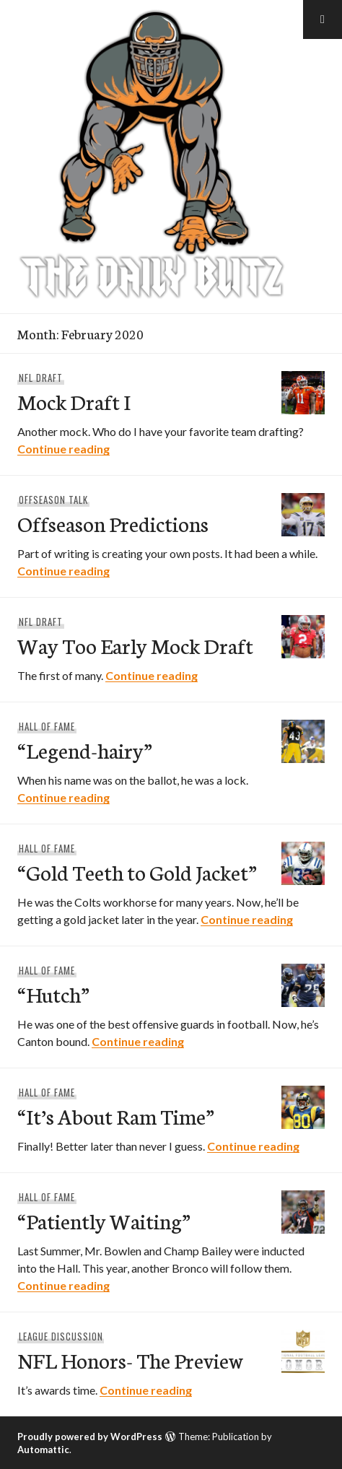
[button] (322, 19)
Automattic (43, 1449)
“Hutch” (53, 993)
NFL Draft (41, 377)
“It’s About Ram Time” (115, 1115)
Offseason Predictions (113, 523)
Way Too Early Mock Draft (135, 645)
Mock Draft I (74, 401)
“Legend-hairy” (84, 749)
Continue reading (63, 448)
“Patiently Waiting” (103, 1220)
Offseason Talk (53, 499)
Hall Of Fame (47, 726)
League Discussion (61, 1336)
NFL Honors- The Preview (130, 1359)
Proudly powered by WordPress (89, 1436)
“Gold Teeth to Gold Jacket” (137, 871)
